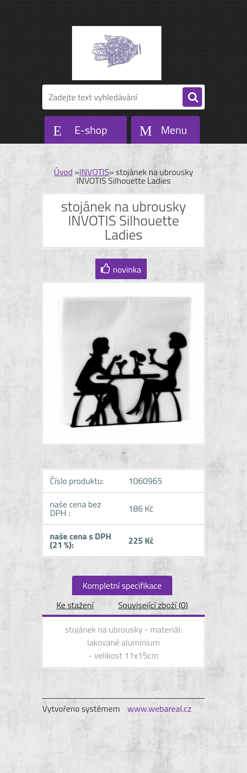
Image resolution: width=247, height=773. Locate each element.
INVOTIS (94, 171)
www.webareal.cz (159, 708)
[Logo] (116, 53)
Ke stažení (75, 604)
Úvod (63, 171)
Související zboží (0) (153, 604)
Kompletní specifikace (122, 585)
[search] (192, 97)
